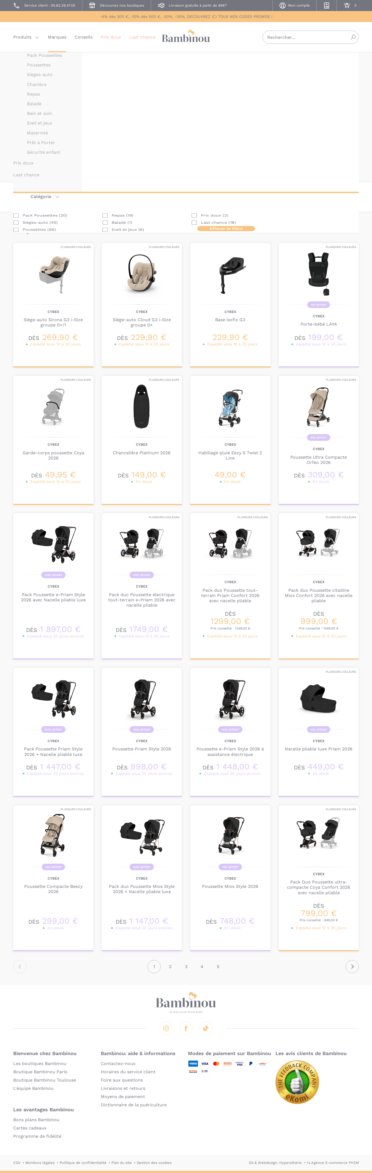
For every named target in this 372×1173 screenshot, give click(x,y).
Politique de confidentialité (83, 1163)
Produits (22, 37)
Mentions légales (40, 1163)
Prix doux (111, 37)
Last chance (142, 37)
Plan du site (121, 1163)
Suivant (352, 966)
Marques (57, 37)
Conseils (83, 37)
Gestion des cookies (154, 1163)
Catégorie (41, 196)
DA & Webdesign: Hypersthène (275, 1163)
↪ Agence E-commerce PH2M (333, 1163)
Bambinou (186, 36)
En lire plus (211, 169)
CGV (16, 1163)
